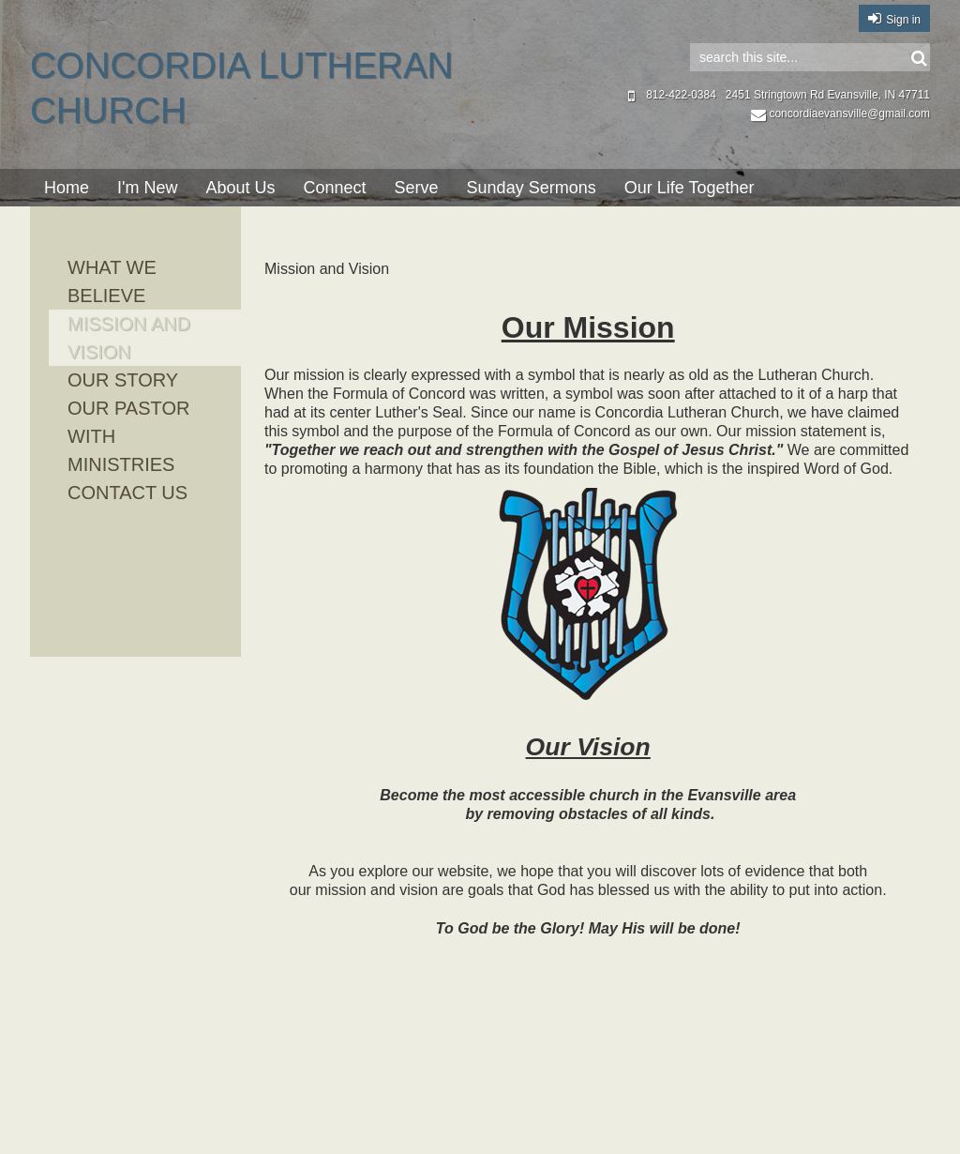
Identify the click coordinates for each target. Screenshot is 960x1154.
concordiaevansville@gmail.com (840, 113)
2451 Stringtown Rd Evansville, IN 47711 (828, 94)
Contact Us (128, 492)
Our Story (123, 380)
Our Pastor (128, 408)
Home (66, 187)
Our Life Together (689, 187)
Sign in (903, 19)
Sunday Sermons (531, 187)
